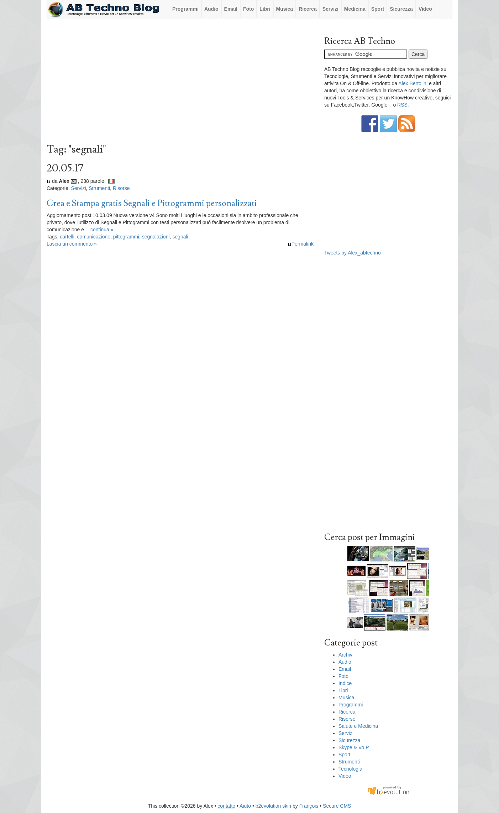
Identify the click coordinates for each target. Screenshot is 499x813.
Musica (284, 9)
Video (425, 9)
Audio (211, 9)
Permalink (301, 244)
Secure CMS (337, 806)
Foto (248, 9)
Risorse (121, 188)
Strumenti (99, 188)
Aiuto (245, 806)
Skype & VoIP (353, 747)
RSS (402, 105)
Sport (377, 9)
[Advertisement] (180, 83)
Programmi (185, 9)
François (309, 806)
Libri (264, 9)
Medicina (355, 9)
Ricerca (308, 9)
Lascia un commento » (72, 244)
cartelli (67, 237)
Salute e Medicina (358, 726)
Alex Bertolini (412, 83)
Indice (345, 683)
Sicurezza (401, 9)
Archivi (345, 655)
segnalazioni (156, 237)
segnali (180, 237)
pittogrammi (126, 237)
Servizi (330, 9)
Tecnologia (350, 769)
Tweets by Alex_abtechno (352, 253)
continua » (102, 229)
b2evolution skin (273, 806)
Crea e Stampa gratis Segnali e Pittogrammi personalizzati (152, 203)
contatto (226, 806)
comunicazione (93, 237)
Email (230, 9)
